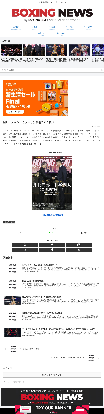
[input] (52, 70)
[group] (11, 54)
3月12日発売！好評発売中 (52, 215)
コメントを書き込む (52, 372)
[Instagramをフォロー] (50, 245)
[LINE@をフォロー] (64, 245)
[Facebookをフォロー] (45, 245)
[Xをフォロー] (40, 245)
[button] (100, 53)
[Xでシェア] (19, 233)
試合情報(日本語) (9, 222)
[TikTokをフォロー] (59, 245)
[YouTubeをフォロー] (54, 245)
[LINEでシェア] (52, 233)
